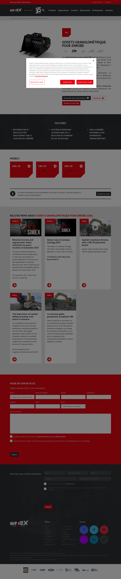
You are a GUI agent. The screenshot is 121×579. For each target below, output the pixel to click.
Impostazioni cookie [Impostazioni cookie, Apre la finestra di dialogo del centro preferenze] (36, 82)
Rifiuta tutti (67, 82)
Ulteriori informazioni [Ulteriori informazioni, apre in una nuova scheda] (41, 76)
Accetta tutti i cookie (85, 82)
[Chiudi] (93, 60)
